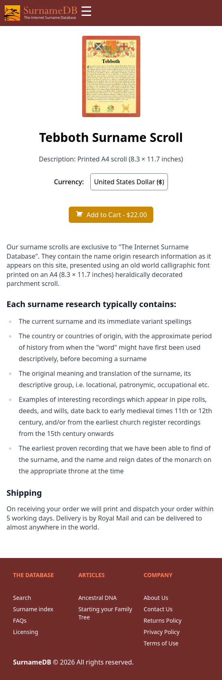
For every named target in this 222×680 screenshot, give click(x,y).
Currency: (69, 181)
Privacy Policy (161, 632)
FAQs (19, 620)
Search (22, 598)
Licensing (25, 632)
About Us (156, 598)
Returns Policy (162, 620)
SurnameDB (32, 662)
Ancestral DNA (97, 598)
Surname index (33, 609)
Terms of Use (161, 643)
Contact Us (158, 609)
